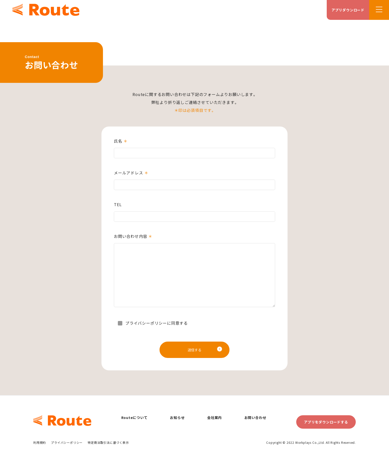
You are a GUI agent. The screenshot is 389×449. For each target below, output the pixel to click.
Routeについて (134, 417)
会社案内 (214, 417)
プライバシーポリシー (67, 442)
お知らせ (177, 417)
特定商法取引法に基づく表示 (108, 442)
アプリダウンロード (347, 9)
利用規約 (39, 442)
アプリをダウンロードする (326, 421)
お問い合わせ (255, 417)
